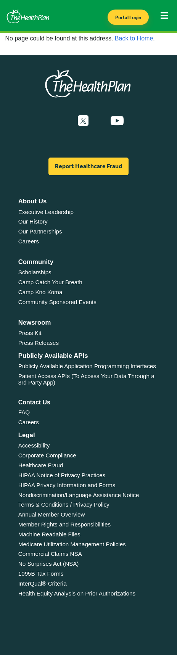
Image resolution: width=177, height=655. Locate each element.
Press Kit (30, 333)
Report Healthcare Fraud (88, 166)
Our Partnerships (40, 231)
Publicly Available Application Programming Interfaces (87, 366)
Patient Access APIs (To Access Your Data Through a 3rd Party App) (86, 379)
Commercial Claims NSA (50, 553)
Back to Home (134, 38)
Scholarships (34, 272)
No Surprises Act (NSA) (48, 563)
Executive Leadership (46, 212)
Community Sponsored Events (57, 302)
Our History (33, 221)
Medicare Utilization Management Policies (72, 544)
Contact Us (34, 402)
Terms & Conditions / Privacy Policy (63, 504)
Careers (28, 241)
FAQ (24, 412)
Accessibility (34, 445)
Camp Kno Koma (40, 292)
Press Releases (38, 343)
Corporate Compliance (47, 455)
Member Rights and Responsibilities (64, 524)
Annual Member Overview (51, 514)
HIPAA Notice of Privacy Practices (61, 475)
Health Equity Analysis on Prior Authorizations (76, 593)
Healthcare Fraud (40, 465)
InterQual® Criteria (42, 583)
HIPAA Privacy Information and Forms (67, 485)
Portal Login (128, 17)
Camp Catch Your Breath (50, 282)
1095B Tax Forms (41, 573)
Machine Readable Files (49, 534)
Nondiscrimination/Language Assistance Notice (78, 495)
